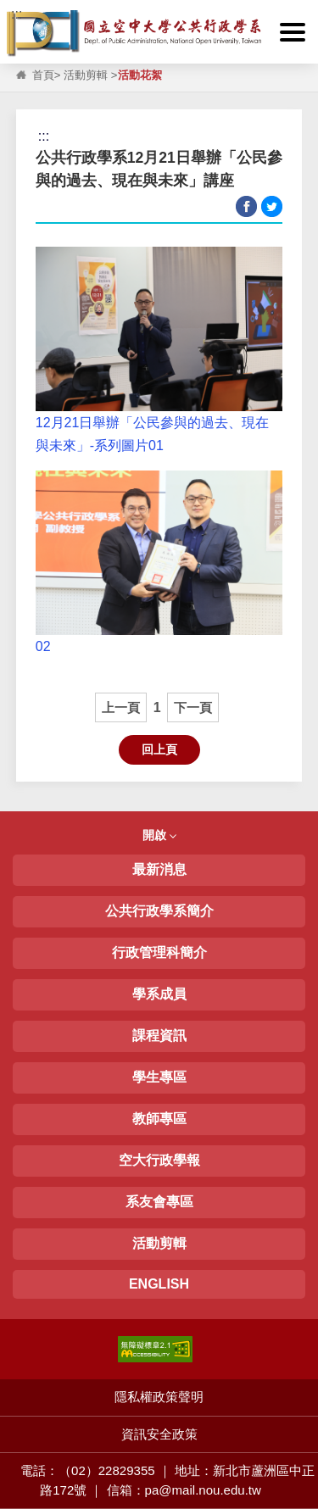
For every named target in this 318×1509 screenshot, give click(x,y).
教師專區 (159, 1118)
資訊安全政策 (159, 1434)
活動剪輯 (86, 75)
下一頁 (193, 707)
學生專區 (159, 1077)
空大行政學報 (159, 1160)
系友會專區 (159, 1201)
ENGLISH (159, 1284)
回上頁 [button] (159, 749)
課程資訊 (159, 1035)
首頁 (43, 75)
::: (16, 14)
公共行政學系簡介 (159, 911)
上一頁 (121, 707)
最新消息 (159, 869)
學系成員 (159, 994)
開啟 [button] (159, 835)
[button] (292, 32)
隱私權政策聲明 (159, 1396)
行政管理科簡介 (159, 952)
